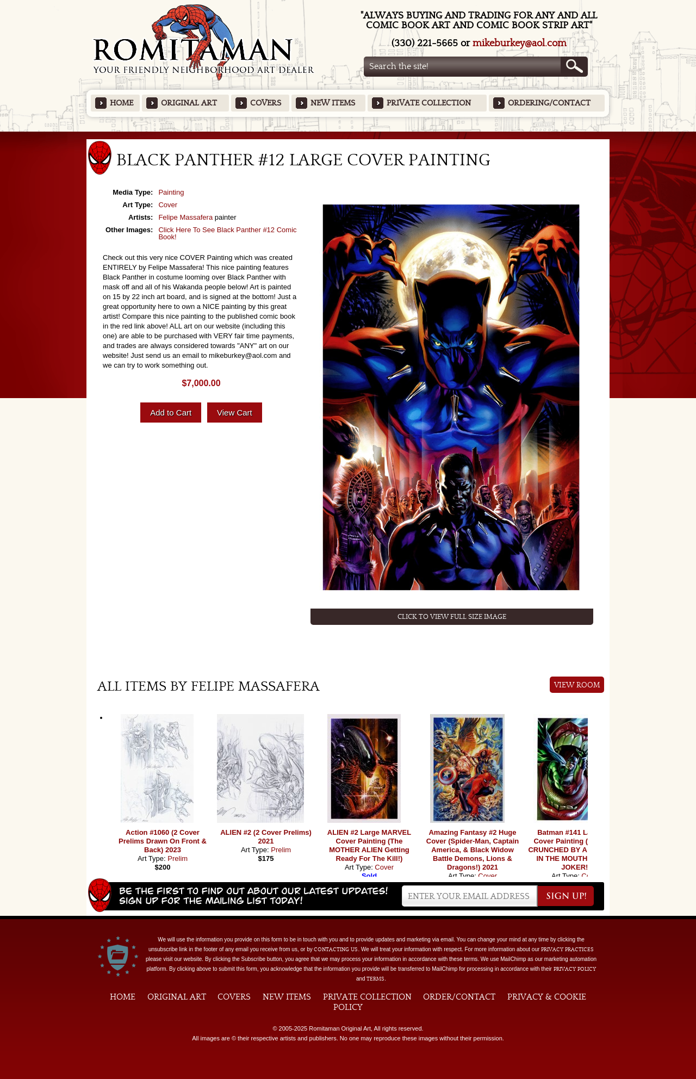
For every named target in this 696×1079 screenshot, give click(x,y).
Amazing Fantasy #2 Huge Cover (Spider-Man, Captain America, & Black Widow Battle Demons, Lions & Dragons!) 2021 (472, 849)
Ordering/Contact (549, 103)
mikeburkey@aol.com (520, 43)
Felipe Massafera (185, 217)
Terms (375, 979)
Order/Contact (459, 997)
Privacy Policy (575, 969)
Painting (171, 192)
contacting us (336, 949)
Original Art (189, 103)
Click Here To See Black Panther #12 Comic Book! (227, 233)
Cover (167, 205)
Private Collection (429, 103)
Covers (265, 103)
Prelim (177, 858)
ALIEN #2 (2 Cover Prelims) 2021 (266, 836)
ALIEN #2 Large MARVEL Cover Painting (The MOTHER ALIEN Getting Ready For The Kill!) (369, 845)
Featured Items (348, 135)
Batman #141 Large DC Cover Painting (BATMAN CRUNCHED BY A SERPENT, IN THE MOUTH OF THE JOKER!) (575, 849)
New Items (332, 103)
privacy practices (567, 949)
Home (121, 103)
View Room (577, 685)
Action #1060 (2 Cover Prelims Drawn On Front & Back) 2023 (163, 841)
